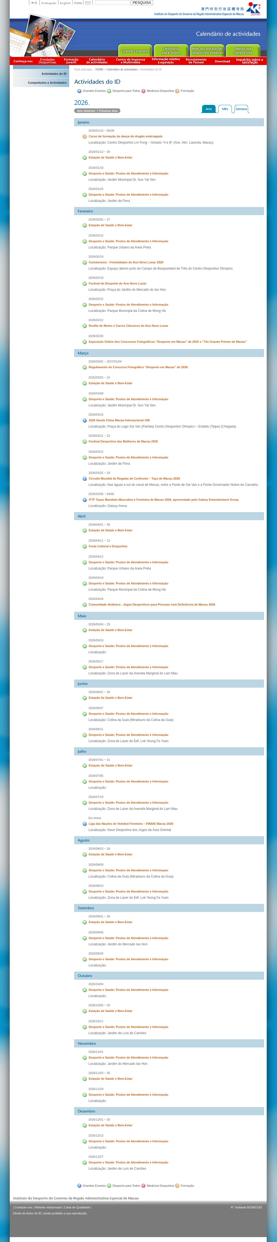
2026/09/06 (95, 932)
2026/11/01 (95, 1051)
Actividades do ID (54, 73)
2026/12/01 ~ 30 (99, 1119)
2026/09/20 (95, 953)
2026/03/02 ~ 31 (99, 377)
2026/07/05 (95, 775)
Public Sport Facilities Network (207, 49)
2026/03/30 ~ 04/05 (101, 494)
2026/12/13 (95, 1135)
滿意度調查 (250, 61)
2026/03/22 (95, 451)
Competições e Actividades (47, 82)
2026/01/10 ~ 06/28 (101, 130)
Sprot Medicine (243, 49)
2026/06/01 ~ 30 (99, 692)
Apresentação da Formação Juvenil (71, 61)
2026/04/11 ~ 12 (99, 540)
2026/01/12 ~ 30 (99, 151)
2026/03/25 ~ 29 (99, 472)
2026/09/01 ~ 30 (99, 916)
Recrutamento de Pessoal (196, 61)
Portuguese (48, 2)
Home (77, 2)
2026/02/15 (95, 235)
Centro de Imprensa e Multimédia (130, 61)
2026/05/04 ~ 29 (99, 624)
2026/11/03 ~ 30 (99, 1073)
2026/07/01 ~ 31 (99, 759)
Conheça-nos (23, 61)
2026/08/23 (95, 885)
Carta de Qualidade (77, 1207)
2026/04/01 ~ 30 (99, 524)
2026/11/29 (95, 1089)
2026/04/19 (95, 577)
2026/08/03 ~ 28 (99, 848)
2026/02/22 (95, 298)
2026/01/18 (95, 167)
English (65, 2)
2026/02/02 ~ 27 (99, 219)
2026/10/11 (95, 1021)
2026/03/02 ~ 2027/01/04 (105, 361)
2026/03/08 (95, 393)
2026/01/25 (95, 188)
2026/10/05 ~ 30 (99, 1005)
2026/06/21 (95, 729)
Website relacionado (48, 1207)
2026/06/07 (95, 708)
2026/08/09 (95, 864)
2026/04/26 (95, 598)
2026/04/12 (95, 556)
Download (222, 61)
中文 (34, 2)
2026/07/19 (95, 796)
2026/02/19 (95, 256)
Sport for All (171, 49)
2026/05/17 (95, 661)
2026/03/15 (95, 414)
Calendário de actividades (97, 61)
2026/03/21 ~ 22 (99, 435)
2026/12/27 (95, 1156)
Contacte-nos (23, 1207)
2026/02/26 (95, 336)
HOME (99, 69)
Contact (88, 2)
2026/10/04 (95, 984)
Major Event (135, 49)
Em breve (94, 818)
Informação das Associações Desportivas (48, 61)
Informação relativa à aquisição (166, 61)
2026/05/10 (95, 640)
